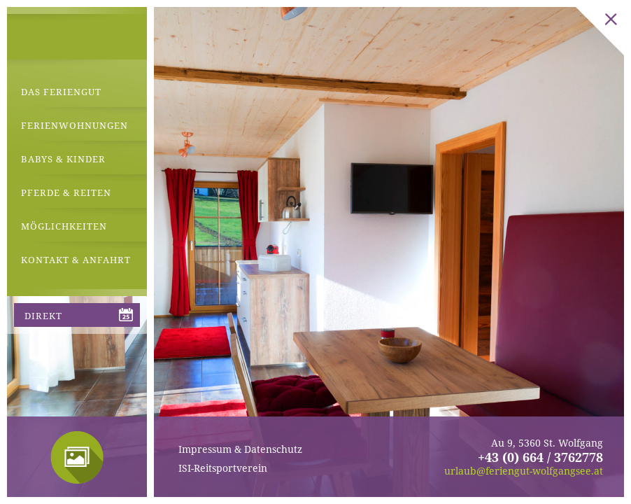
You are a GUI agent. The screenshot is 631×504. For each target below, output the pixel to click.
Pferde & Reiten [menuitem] (66, 192)
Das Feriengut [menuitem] (61, 91)
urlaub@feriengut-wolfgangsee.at (523, 470)
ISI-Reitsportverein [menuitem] (222, 468)
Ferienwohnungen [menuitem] (74, 125)
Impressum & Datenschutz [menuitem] (240, 449)
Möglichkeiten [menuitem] (64, 226)
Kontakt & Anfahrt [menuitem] (76, 259)
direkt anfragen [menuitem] (52, 318)
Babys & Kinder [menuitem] (63, 159)
